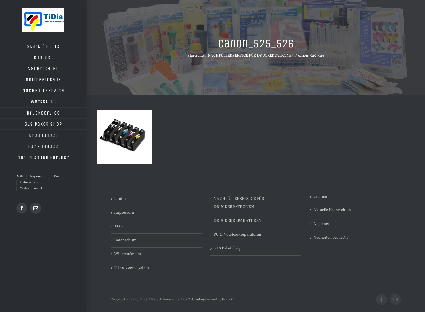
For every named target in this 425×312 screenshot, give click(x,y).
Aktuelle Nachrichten (332, 210)
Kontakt (121, 199)
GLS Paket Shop (228, 248)
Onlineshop (196, 299)
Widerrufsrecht (127, 254)
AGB (118, 226)
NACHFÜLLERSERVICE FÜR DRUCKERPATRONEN (239, 203)
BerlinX (227, 299)
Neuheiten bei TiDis (330, 237)
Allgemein (322, 224)
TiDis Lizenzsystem (131, 268)
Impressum (124, 213)
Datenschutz (125, 240)
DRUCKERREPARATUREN (238, 221)
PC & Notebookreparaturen (237, 235)
